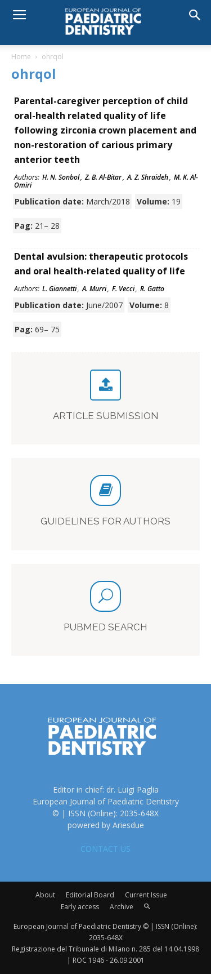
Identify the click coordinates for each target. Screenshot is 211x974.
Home (21, 56)
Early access (80, 906)
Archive (121, 906)
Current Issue (146, 895)
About (45, 895)
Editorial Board (90, 895)
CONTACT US (105, 848)
